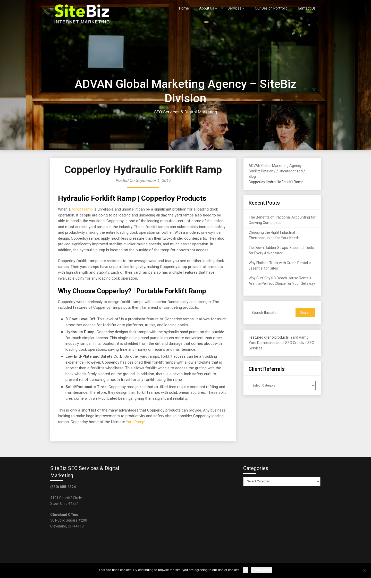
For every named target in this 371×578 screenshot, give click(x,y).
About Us (206, 8)
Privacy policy (261, 570)
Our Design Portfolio (271, 8)
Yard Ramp (135, 422)
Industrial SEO (280, 343)
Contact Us (307, 8)
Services (234, 8)
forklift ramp (82, 209)
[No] (364, 570)
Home (184, 8)
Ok (245, 570)
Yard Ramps (259, 343)
